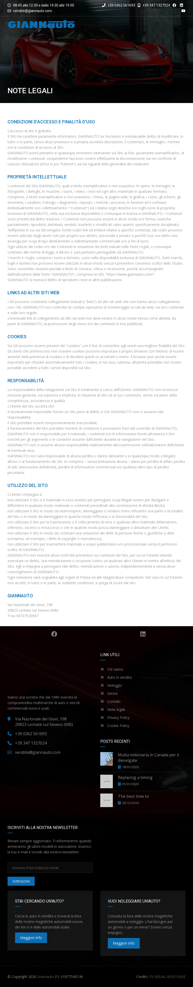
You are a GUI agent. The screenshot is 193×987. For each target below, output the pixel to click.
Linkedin (144, 633)
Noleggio (111, 685)
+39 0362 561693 (118, 5)
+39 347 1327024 (154, 5)
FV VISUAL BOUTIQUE (167, 976)
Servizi (109, 693)
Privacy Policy (114, 717)
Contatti (110, 701)
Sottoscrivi (21, 881)
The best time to (133, 796)
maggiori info (31, 937)
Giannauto (45, 976)
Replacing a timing (135, 777)
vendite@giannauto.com (32, 11)
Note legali (112, 709)
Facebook (55, 633)
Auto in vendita (116, 677)
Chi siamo (111, 669)
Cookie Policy (114, 725)
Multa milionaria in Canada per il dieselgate (148, 757)
